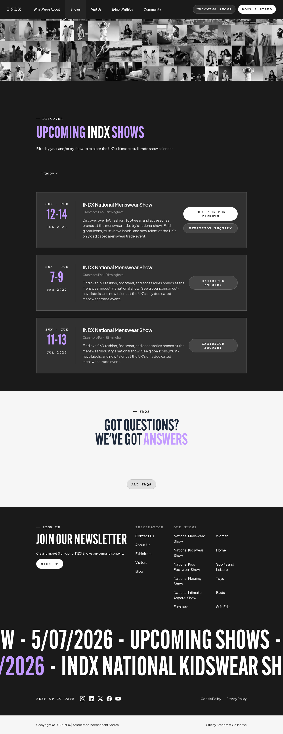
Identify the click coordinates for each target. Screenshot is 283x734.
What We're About (44, 13)
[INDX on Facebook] (109, 698)
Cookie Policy (211, 699)
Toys (220, 578)
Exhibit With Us (120, 13)
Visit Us (93, 13)
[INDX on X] (100, 698)
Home (221, 550)
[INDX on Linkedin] (91, 698)
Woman (222, 536)
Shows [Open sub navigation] (72, 13)
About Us (142, 544)
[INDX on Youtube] (118, 698)
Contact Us (144, 536)
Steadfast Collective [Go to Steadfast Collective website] (232, 725)
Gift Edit (223, 606)
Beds (220, 592)
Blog (139, 571)
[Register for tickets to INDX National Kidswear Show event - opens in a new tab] (141, 655)
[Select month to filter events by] (49, 173)
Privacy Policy (237, 699)
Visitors (141, 562)
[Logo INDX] (14, 9)
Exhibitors (143, 553)
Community (149, 13)
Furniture (181, 606)
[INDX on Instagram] (82, 698)
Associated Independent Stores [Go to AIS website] (96, 725)
